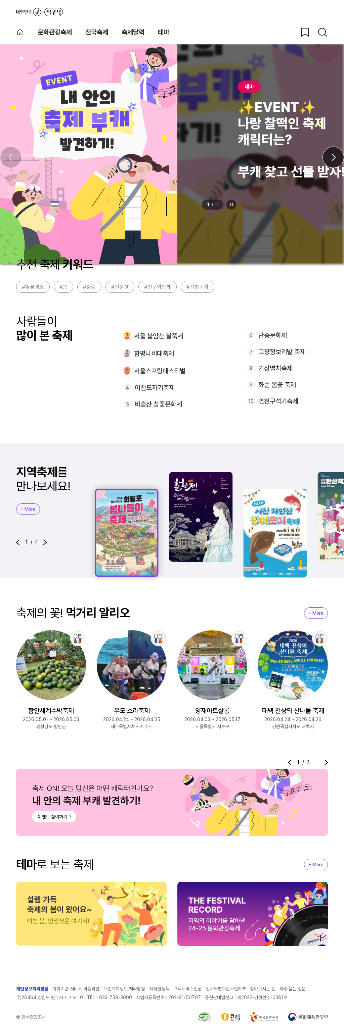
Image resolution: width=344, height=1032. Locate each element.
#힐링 (89, 287)
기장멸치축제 (275, 368)
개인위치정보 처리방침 (124, 989)
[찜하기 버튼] (305, 32)
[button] (17, 542)
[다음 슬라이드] (333, 157)
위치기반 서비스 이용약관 (75, 989)
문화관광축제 (55, 32)
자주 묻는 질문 (293, 989)
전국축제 (96, 32)
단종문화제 (272, 335)
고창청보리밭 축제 (282, 352)
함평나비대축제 (154, 353)
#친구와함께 (157, 287)
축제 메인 (20, 32)
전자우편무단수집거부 (226, 989)
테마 (163, 32)
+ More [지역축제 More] (28, 509)
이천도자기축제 (155, 388)
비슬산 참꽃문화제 (158, 404)
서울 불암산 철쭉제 (158, 336)
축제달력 (133, 32)
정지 (231, 205)
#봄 (63, 287)
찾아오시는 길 (262, 989)
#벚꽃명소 (33, 287)
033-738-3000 (115, 997)
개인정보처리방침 (32, 989)
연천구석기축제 (278, 401)
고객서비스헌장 (187, 989)
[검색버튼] (322, 32)
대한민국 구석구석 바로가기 (39, 12)
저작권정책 (159, 989)
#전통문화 (197, 287)
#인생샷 (120, 287)
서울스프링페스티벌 (159, 371)
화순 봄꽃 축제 (277, 385)
